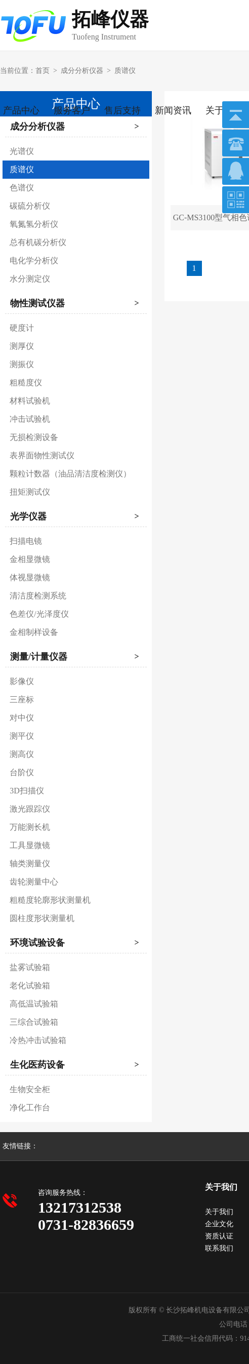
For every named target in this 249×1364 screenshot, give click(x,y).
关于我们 (219, 1212)
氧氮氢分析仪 (34, 224)
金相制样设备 (34, 632)
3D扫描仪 (27, 790)
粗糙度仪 (26, 382)
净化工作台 (30, 1107)
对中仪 (22, 717)
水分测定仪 (30, 278)
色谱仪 (22, 187)
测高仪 (22, 754)
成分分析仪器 (82, 70)
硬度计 (22, 328)
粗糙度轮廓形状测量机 (50, 900)
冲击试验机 (30, 419)
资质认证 (219, 1236)
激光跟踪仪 (30, 809)
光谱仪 (22, 151)
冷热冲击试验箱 (38, 1040)
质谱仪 (125, 70)
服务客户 (72, 110)
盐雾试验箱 (30, 967)
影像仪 (22, 681)
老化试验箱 (30, 985)
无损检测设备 (34, 437)
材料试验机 (30, 400)
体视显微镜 (30, 577)
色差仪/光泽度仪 (39, 614)
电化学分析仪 (34, 260)
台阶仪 (22, 772)
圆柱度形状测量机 (42, 918)
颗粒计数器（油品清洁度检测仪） (70, 473)
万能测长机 (30, 827)
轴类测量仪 (30, 863)
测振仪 (22, 364)
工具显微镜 (30, 845)
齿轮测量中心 (34, 881)
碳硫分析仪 (30, 206)
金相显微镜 (30, 559)
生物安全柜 (30, 1089)
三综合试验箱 (34, 1022)
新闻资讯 (173, 110)
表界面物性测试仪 (42, 455)
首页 (42, 70)
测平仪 (22, 736)
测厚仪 (22, 346)
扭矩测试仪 (30, 492)
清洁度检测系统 (38, 595)
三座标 (22, 699)
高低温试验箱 (34, 1003)
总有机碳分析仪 (38, 242)
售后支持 (122, 110)
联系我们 (219, 1248)
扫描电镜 (26, 541)
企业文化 (219, 1224)
